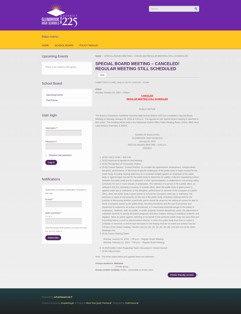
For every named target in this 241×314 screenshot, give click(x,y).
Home (45, 45)
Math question (53, 213)
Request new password (60, 155)
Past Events (52, 100)
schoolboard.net (62, 297)
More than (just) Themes (97, 303)
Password (51, 141)
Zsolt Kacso (130, 303)
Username (51, 128)
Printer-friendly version (182, 275)
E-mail (49, 199)
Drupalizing (66, 303)
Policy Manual (88, 45)
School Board (64, 45)
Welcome (118, 263)
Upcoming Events (54, 95)
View (103, 75)
